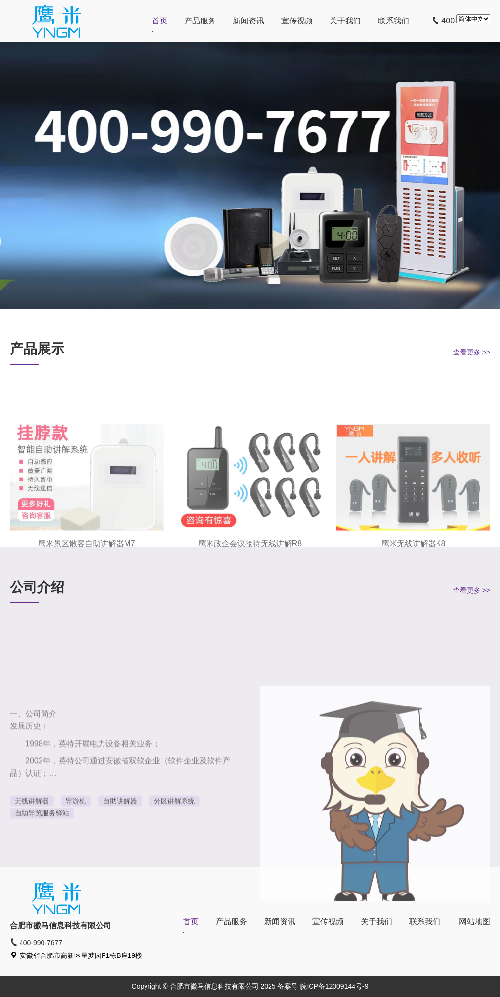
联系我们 (393, 21)
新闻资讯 (248, 21)
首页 (159, 21)
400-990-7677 (36, 943)
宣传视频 (296, 21)
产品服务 (200, 21)
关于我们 (345, 21)
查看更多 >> (471, 352)
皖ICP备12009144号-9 (334, 986)
